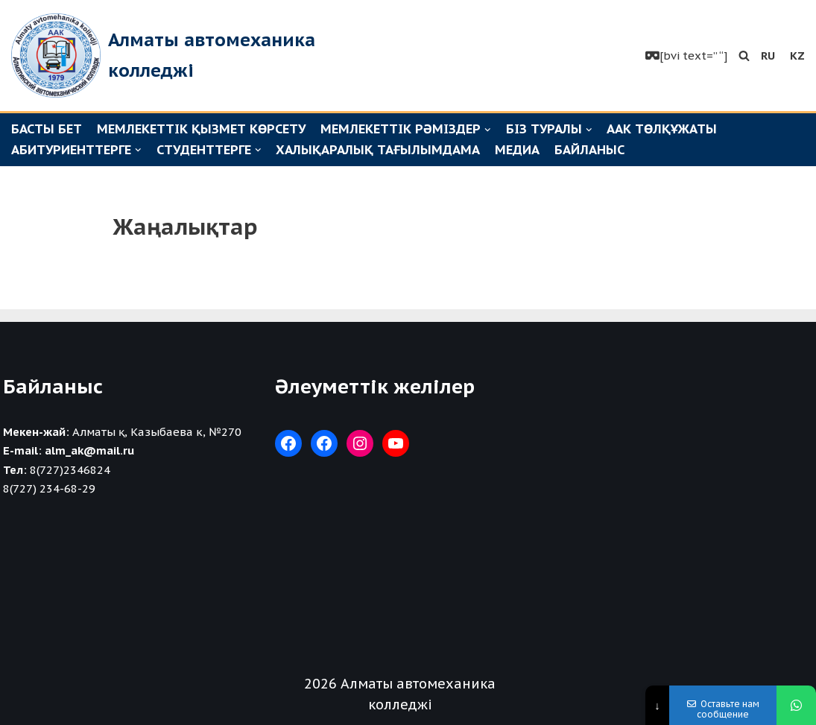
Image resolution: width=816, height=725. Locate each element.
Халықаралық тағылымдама (378, 150)
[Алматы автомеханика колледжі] (168, 55)
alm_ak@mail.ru (89, 450)
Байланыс (589, 150)
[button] (744, 55)
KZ (797, 55)
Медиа (517, 150)
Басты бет (46, 129)
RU (768, 55)
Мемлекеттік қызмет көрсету (201, 129)
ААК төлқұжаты (662, 129)
